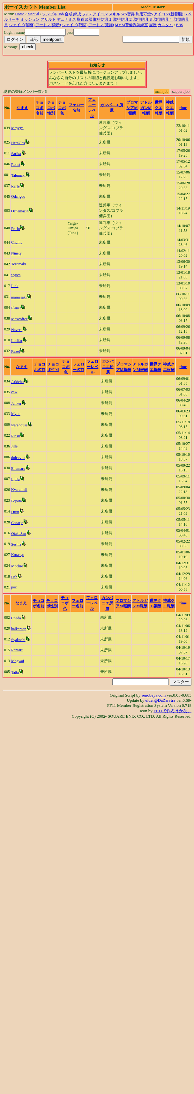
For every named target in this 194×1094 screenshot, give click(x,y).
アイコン (100, 14)
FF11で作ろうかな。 (172, 710)
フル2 (87, 14)
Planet (16, 308)
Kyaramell (19, 489)
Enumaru (18, 468)
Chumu (16, 242)
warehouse (19, 425)
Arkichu (17, 382)
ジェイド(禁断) (21, 25)
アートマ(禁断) (48, 25)
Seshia (16, 544)
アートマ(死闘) (101, 25)
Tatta (15, 672)
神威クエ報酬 (170, 107)
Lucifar (16, 340)
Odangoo (18, 196)
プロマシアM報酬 (132, 107)
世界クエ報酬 (158, 107)
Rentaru (17, 650)
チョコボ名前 (39, 107)
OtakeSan (18, 533)
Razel (15, 351)
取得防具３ (143, 19)
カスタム (165, 25)
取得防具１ (102, 19)
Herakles (18, 143)
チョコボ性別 (51, 107)
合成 (68, 14)
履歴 (153, 25)
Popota (16, 501)
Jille (14, 446)
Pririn (15, 228)
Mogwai (17, 661)
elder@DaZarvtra (160, 700)
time (183, 108)
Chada (16, 618)
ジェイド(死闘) (74, 25)
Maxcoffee (19, 319)
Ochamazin (20, 211)
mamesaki (19, 297)
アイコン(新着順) (168, 14)
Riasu (15, 436)
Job (61, 14)
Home (19, 14)
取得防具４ (163, 19)
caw (14, 392)
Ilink (15, 286)
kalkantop (18, 629)
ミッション (30, 19)
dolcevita (18, 457)
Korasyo (17, 554)
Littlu (15, 479)
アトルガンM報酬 (146, 107)
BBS (179, 25)
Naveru (16, 330)
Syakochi (18, 640)
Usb (14, 577)
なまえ (22, 108)
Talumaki (18, 175)
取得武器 (84, 19)
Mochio (17, 566)
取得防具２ (122, 19)
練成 (77, 14)
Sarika (16, 154)
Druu (15, 512)
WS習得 (128, 14)
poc (14, 587)
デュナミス (66, 19)
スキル (114, 14)
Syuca (15, 275)
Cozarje (17, 523)
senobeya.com (153, 695)
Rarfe (15, 186)
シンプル (49, 14)
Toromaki (18, 264)
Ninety (16, 253)
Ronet (15, 164)
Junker (16, 403)
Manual (33, 14)
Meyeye (17, 128)
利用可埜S (144, 14)
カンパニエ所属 (108, 366)
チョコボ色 (62, 107)
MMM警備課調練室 (131, 25)
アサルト (48, 19)
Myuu (15, 413)
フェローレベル (92, 366)
